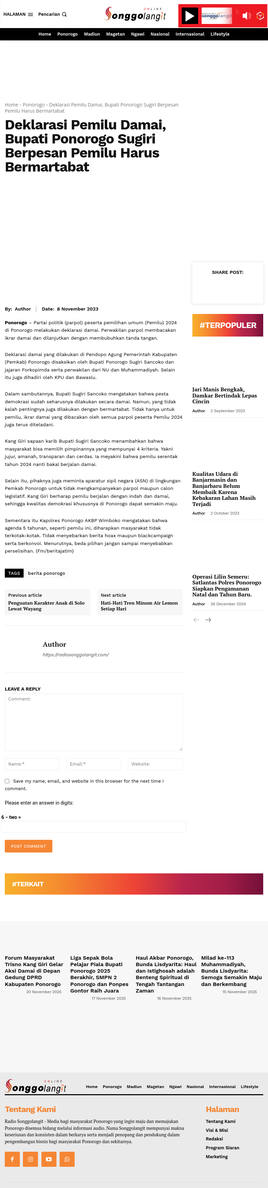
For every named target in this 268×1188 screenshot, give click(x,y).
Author (23, 309)
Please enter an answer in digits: (39, 803)
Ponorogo (34, 104)
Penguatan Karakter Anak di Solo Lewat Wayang (46, 606)
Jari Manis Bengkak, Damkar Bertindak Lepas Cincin (224, 395)
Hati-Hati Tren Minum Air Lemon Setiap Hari (139, 606)
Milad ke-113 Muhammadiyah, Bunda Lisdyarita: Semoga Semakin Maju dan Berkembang (232, 965)
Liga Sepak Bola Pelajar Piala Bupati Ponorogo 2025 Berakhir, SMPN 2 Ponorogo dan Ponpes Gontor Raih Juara (100, 968)
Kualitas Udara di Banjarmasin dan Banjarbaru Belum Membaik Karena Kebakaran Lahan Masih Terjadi (224, 489)
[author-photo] (15, 980)
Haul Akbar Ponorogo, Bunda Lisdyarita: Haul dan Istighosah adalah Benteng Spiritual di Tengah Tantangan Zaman (165, 968)
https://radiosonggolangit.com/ (76, 654)
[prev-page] (196, 620)
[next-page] (207, 620)
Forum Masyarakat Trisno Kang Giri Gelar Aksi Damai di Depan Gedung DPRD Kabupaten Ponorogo (34, 965)
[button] (53, 14)
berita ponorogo (46, 573)
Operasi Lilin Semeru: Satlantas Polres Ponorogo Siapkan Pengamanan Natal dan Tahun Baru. (226, 585)
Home (11, 104)
